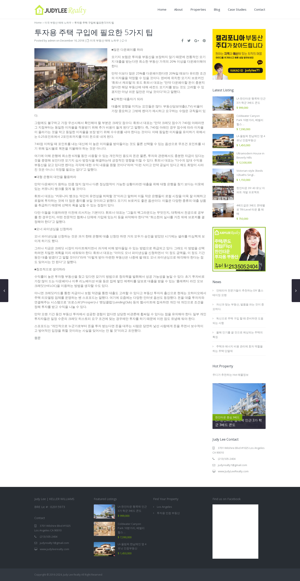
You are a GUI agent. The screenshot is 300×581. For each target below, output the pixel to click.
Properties (198, 9)
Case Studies (237, 9)
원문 (37, 338)
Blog (217, 9)
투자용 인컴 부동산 (168, 513)
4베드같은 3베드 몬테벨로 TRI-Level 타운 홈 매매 (250, 209)
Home (162, 9)
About (178, 9)
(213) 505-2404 (226, 459)
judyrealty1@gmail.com (232, 465)
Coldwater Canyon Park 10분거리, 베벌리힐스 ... (249, 120)
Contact (259, 9)
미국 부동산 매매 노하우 (58, 22)
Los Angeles (164, 507)
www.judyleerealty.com (54, 549)
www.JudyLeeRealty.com (233, 471)
